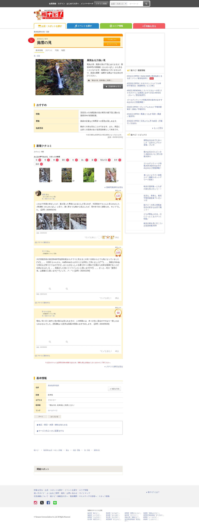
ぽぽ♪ (44, 194)
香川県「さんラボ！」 (113, 517)
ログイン (61, 4)
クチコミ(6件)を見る (113, 367)
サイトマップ (84, 493)
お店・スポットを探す (50, 26)
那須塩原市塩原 (53, 385)
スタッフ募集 (104, 496)
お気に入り (112, 39)
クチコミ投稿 (101, 4)
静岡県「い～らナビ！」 (151, 517)
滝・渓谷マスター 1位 (48, 316)
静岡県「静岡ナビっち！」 (133, 513)
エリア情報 (116, 26)
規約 (63, 493)
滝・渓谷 (37, 56)
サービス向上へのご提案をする (50, 431)
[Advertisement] (145, 50)
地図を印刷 (114, 389)
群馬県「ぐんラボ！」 (95, 517)
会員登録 (52, 4)
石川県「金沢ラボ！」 (95, 519)
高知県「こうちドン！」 (151, 519)
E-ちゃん (45, 311)
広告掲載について (41, 496)
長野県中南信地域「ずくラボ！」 (154, 515)
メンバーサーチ (87, 4)
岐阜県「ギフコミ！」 (132, 515)
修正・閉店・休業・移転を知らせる (51, 425)
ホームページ (52, 410)
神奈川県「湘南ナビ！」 (132, 517)
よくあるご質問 (53, 493)
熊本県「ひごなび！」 (113, 513)
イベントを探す (83, 26)
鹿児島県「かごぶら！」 (114, 519)
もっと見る (157, 128)
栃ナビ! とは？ (153, 492)
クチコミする (112, 44)
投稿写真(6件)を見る (113, 187)
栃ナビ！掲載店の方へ (59, 496)
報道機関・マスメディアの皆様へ (83, 496)
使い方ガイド (39, 493)
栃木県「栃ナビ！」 (94, 513)
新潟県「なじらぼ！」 (113, 515)
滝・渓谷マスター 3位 (48, 198)
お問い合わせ (72, 493)
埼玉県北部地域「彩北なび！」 (132, 520)
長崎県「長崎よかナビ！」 (151, 513)
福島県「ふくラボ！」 (95, 515)
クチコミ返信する (42, 242)
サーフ (44, 251)
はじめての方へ (73, 4)
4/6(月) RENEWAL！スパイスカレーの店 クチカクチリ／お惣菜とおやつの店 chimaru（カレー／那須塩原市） (144, 92)
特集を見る (149, 26)
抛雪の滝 (44, 43)
